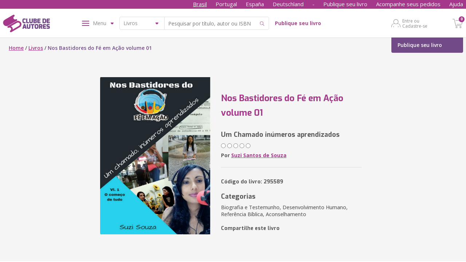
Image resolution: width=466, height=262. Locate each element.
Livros (35, 47)
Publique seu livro (345, 4)
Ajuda (456, 4)
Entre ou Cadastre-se (414, 23)
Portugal (226, 4)
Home (16, 47)
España (255, 4)
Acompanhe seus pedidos (408, 4)
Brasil (200, 4)
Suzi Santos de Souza (259, 155)
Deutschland (288, 4)
